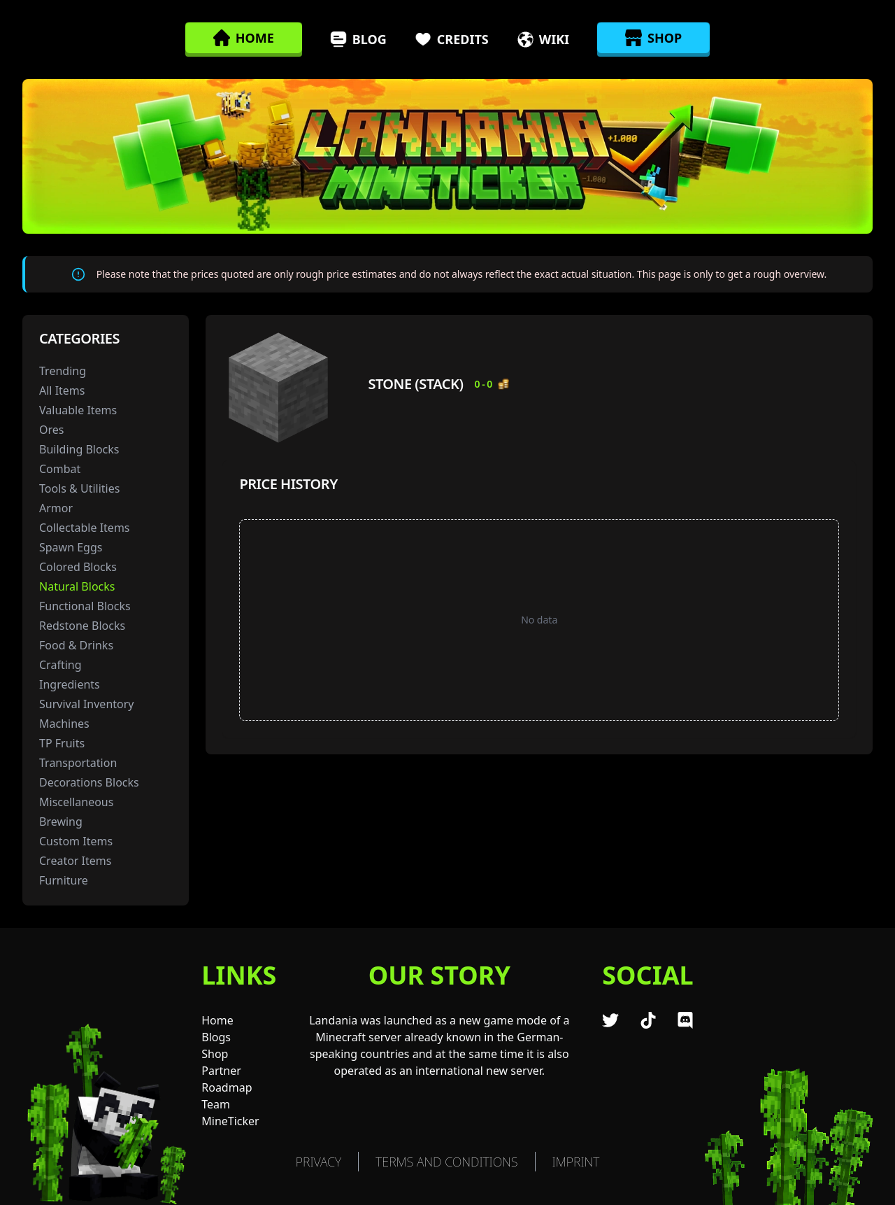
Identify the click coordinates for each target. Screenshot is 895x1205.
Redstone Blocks (82, 625)
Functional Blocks (85, 606)
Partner (221, 1070)
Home (217, 1020)
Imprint (576, 1161)
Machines (64, 723)
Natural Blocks (77, 586)
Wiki (543, 39)
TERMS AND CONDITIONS (446, 1161)
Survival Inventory (86, 704)
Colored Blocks (78, 567)
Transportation (78, 762)
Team (215, 1104)
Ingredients (69, 684)
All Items (62, 390)
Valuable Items (78, 410)
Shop (214, 1054)
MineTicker (230, 1121)
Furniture (63, 880)
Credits (452, 39)
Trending (62, 371)
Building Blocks (79, 449)
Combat (59, 469)
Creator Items (75, 860)
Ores (51, 429)
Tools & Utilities (79, 488)
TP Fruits (62, 743)
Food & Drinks (76, 645)
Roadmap (226, 1087)
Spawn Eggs (70, 547)
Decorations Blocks (89, 782)
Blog (358, 39)
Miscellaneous (76, 802)
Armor (56, 508)
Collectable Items (84, 527)
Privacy (318, 1161)
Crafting (60, 664)
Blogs (216, 1037)
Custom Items (76, 841)
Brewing (61, 821)
